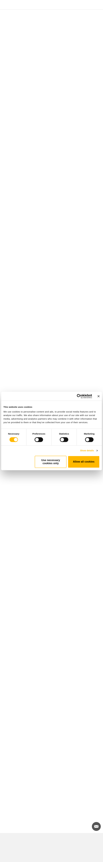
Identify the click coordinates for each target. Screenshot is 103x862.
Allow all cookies (84, 461)
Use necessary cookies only (50, 462)
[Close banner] (99, 396)
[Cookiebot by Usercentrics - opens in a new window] (79, 396)
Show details (87, 450)
